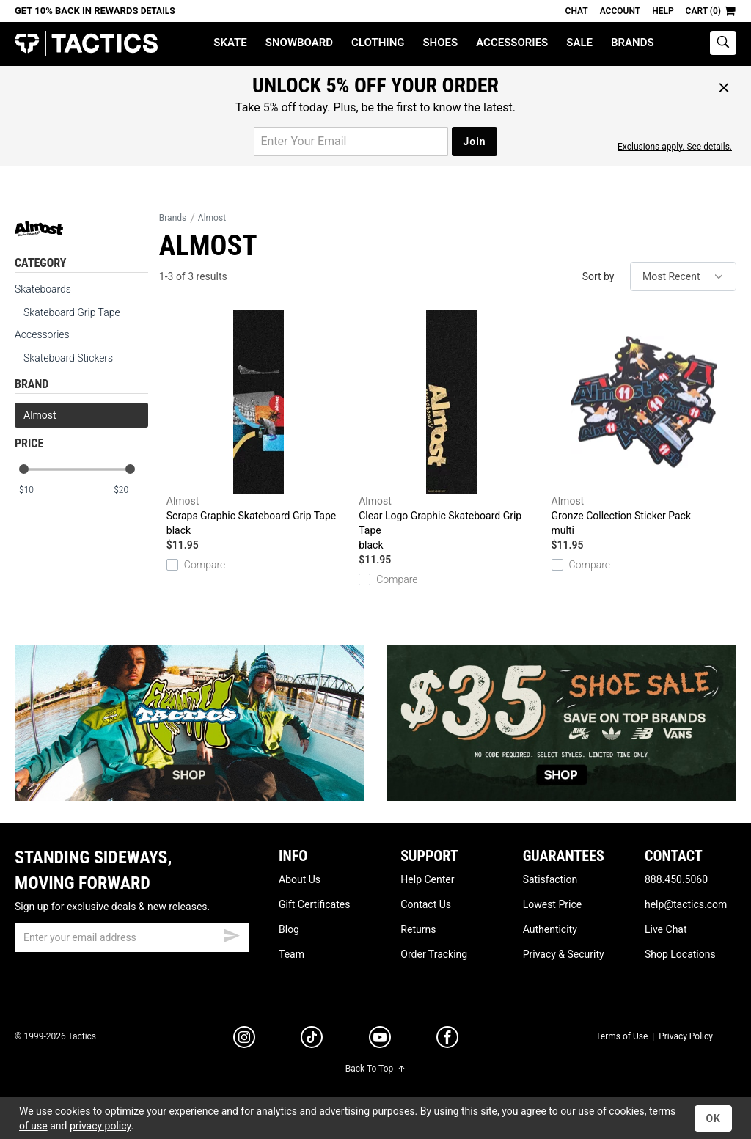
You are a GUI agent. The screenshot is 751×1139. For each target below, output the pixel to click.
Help (662, 11)
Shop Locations (680, 954)
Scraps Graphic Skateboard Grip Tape (258, 424)
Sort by (598, 276)
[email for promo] (351, 141)
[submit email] (232, 933)
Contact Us (425, 904)
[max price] (130, 490)
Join (474, 141)
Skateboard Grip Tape (71, 312)
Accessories (512, 42)
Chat (576, 11)
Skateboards (43, 289)
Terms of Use (622, 1036)
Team (291, 954)
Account (620, 11)
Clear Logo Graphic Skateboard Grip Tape (451, 431)
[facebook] (447, 1040)
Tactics (86, 43)
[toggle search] (723, 43)
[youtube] (380, 1040)
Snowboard (299, 42)
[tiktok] (312, 1039)
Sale (579, 42)
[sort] (683, 276)
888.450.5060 (676, 879)
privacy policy (100, 1126)
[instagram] (244, 1039)
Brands (632, 42)
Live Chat (666, 929)
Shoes (440, 42)
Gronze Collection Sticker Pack (644, 424)
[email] (132, 937)
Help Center (427, 879)
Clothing (377, 42)
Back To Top (375, 1068)
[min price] (36, 490)
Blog (289, 929)
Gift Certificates (314, 904)
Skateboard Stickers (68, 358)
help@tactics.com (686, 904)
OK (713, 1118)
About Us (299, 879)
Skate (229, 42)
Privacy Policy (686, 1036)
